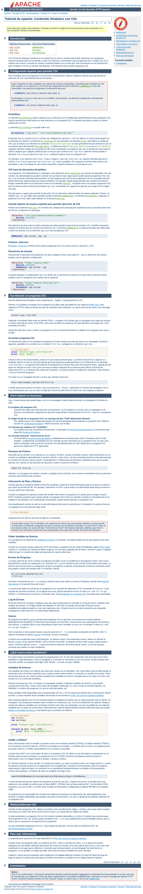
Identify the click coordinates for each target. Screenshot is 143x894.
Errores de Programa (19, 557)
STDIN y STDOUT (17, 740)
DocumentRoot (42, 146)
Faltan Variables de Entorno (23, 536)
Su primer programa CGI (21, 338)
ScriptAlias (38, 53)
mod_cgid (14, 53)
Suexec (12, 616)
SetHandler (92, 196)
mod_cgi (14, 50)
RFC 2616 (105, 547)
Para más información (125, 56)
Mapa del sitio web (133, 5)
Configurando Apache (33, 424)
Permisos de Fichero (31, 432)
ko (109, 23)
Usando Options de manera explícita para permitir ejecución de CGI (44, 204)
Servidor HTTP (18, 13)
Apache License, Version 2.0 (41, 889)
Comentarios (121, 63)
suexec (32, 619)
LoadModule (85, 86)
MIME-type (94, 305)
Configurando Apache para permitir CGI (34, 71)
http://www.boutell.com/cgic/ (20, 829)
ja (105, 23)
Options (36, 50)
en (92, 23)
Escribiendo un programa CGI (128, 41)
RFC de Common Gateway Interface (70, 838)
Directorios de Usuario (20, 251)
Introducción (121, 32)
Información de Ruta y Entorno (24, 481)
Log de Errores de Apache (80, 430)
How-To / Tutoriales (60, 13)
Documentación (32, 13)
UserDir (67, 183)
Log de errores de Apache (40, 438)
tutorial (19, 246)
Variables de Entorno (19, 667)
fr (101, 23)
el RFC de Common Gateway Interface (87, 695)
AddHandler (38, 47)
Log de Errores (16, 599)
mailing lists (94, 879)
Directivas (93, 5)
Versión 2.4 (45, 13)
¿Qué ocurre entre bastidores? (123, 48)
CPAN (78, 816)
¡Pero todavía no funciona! (127, 44)
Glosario (121, 5)
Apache (7, 13)
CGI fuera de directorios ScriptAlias (27, 169)
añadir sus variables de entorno (22, 710)
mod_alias (15, 47)
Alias (83, 141)
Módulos (84, 5)
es (97, 23)
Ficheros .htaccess (18, 242)
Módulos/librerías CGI (125, 52)
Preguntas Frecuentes (107, 5)
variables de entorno (46, 540)
